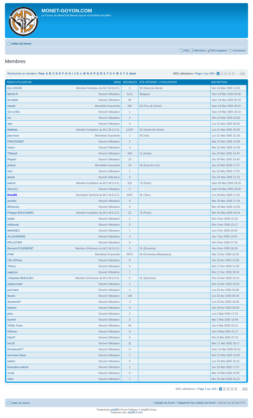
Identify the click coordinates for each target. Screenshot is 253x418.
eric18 (11, 343)
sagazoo (12, 272)
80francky (13, 206)
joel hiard (13, 289)
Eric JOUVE (14, 88)
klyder (11, 218)
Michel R (12, 94)
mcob (10, 373)
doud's (11, 295)
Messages (130, 82)
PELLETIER (14, 242)
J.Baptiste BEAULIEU (20, 278)
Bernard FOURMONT (20, 248)
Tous (41, 73)
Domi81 (12, 194)
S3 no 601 (13, 111)
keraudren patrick (17, 367)
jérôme (11, 165)
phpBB (114, 409)
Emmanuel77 (15, 349)
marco (11, 147)
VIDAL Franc (15, 325)
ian (9, 117)
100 (242, 73)
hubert (11, 361)
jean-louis (13, 135)
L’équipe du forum (164, 402)
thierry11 (12, 188)
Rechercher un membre (21, 73)
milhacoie (13, 224)
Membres (200, 50)
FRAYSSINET (15, 141)
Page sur (204, 73)
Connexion (239, 50)
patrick (11, 183)
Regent (11, 159)
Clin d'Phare (14, 260)
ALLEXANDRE (16, 236)
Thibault (12, 153)
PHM (10, 254)
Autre (132, 73)
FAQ (186, 50)
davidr (11, 177)
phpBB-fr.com (135, 412)
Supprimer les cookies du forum (197, 402)
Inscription (219, 82)
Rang (117, 82)
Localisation (168, 82)
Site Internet (148, 82)
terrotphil (12, 99)
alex (9, 123)
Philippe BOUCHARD (20, 212)
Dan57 (11, 337)
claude (11, 105)
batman (12, 307)
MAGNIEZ (13, 230)
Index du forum (21, 43)
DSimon (12, 331)
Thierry (11, 266)
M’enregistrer (219, 50)
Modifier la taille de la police (242, 42)
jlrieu (10, 313)
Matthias (12, 129)
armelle (11, 200)
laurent (11, 319)
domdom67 (14, 301)
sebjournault (14, 283)
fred (9, 171)
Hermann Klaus (16, 355)
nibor (10, 378)
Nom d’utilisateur (19, 82)
